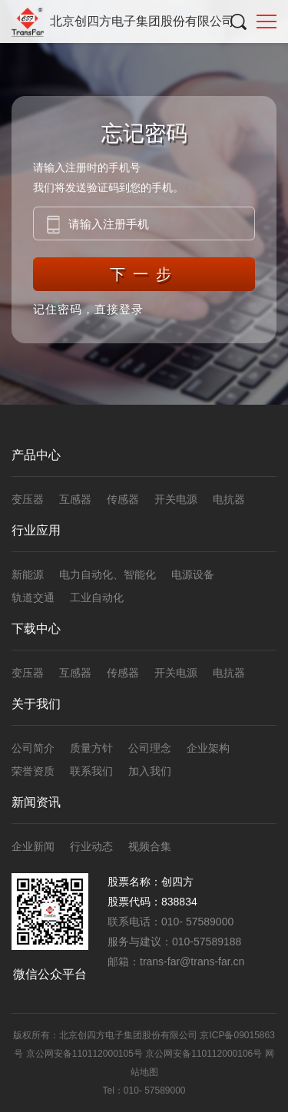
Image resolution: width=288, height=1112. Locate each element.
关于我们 (36, 703)
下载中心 (36, 628)
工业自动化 (97, 597)
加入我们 (149, 771)
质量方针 (91, 748)
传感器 (123, 499)
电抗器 (229, 499)
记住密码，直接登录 (88, 309)
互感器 (75, 499)
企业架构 (208, 748)
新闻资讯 (36, 802)
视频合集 (149, 846)
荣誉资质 (33, 771)
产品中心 (36, 455)
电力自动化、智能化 (107, 574)
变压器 (28, 499)
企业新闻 (33, 846)
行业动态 (91, 846)
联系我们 (91, 771)
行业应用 (36, 530)
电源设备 (192, 574)
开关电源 (175, 499)
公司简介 (33, 748)
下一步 (144, 274)
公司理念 (149, 748)
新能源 (28, 574)
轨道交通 (33, 597)
